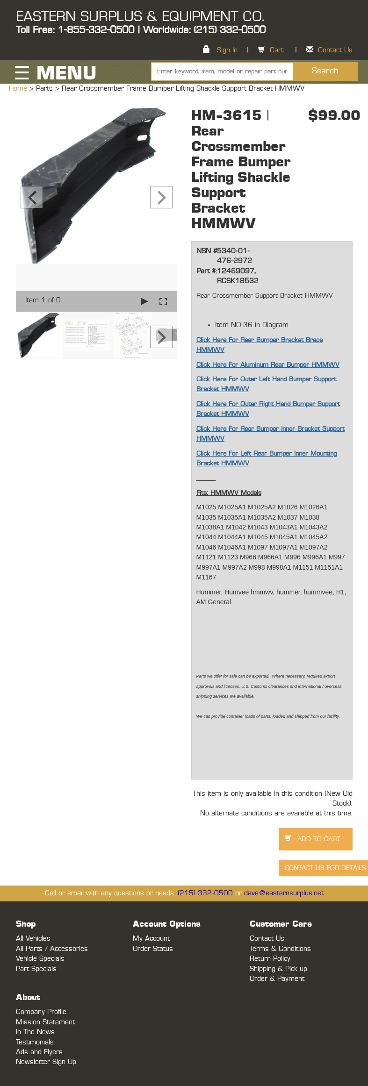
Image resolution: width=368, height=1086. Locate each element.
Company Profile (41, 1011)
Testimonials (35, 1042)
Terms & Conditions (280, 948)
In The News (35, 1032)
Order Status (153, 948)
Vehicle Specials (40, 958)
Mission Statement (45, 1022)
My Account (151, 938)
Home (19, 88)
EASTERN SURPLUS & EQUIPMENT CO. (140, 17)
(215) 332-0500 (205, 893)
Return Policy (270, 958)
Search (325, 71)
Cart (276, 50)
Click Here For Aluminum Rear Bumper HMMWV (267, 365)
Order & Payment (277, 978)
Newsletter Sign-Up (46, 1061)
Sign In (227, 50)
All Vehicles (33, 938)
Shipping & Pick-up (278, 968)
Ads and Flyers (39, 1052)
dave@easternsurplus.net (284, 893)
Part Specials (36, 968)
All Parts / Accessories (52, 948)
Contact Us (335, 50)
